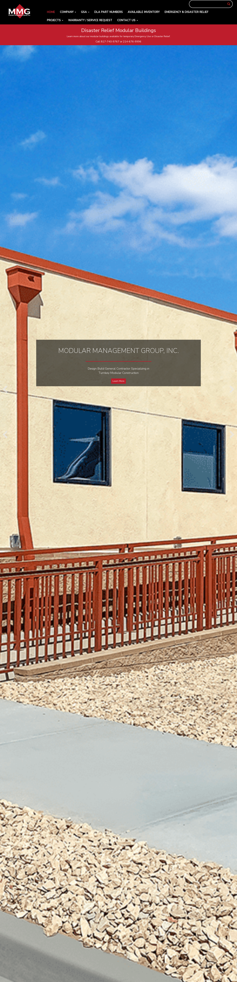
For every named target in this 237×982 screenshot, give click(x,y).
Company (68, 12)
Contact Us (127, 20)
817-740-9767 (110, 41)
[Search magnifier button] (228, 4)
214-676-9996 (132, 41)
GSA (85, 12)
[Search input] (209, 4)
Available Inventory (144, 12)
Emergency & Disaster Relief (187, 12)
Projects (55, 20)
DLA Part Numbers (108, 12)
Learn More (118, 381)
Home (51, 12)
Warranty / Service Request (90, 20)
